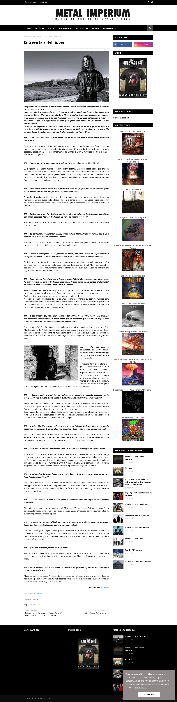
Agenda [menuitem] (95, 28)
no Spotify (105, 587)
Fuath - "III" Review (133, 550)
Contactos (43, 2)
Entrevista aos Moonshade (137, 527)
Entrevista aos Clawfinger (136, 504)
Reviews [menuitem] (51, 28)
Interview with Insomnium (137, 515)
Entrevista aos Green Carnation (134, 457)
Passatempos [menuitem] (109, 28)
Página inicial (29, 36)
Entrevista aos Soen (134, 538)
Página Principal (30, 2)
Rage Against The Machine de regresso (138, 494)
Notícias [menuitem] (39, 28)
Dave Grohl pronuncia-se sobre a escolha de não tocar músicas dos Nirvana (138, 482)
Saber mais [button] (140, 688)
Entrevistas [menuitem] (82, 28)
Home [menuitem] (28, 28)
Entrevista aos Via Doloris (136, 636)
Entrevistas (39, 36)
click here (39, 593)
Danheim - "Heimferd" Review (138, 561)
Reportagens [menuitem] (65, 28)
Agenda (128, 468)
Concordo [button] (149, 695)
